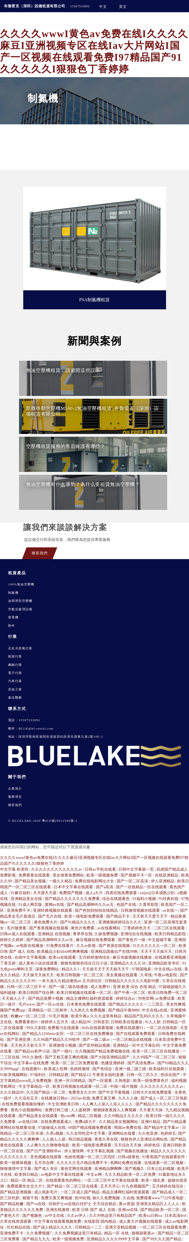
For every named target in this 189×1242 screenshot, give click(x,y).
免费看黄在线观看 (34, 875)
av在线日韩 (28, 1122)
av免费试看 (165, 998)
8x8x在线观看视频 (98, 1028)
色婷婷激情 (80, 1069)
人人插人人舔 (54, 1139)
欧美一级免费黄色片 (151, 1081)
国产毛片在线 (50, 916)
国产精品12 (80, 1075)
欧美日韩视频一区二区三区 (81, 975)
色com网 (68, 1116)
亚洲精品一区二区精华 (48, 1010)
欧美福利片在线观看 (167, 1069)
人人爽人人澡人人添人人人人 (108, 1104)
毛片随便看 (17, 928)
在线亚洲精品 (167, 875)
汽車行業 (15, 681)
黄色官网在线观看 (76, 1169)
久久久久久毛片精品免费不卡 (83, 1163)
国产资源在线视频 (115, 946)
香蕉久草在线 (106, 1139)
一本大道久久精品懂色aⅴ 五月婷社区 (70, 981)
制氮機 (13, 592)
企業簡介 (15, 788)
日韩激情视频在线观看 (141, 910)
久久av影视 (86, 946)
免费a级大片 (86, 1122)
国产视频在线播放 (132, 1151)
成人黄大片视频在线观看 (141, 1221)
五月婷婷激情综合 (95, 957)
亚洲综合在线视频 (136, 934)
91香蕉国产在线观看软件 (164, 1157)
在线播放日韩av (55, 1098)
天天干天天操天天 (157, 951)
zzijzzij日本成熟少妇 (158, 893)
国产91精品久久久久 (78, 922)
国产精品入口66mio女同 (43, 1034)
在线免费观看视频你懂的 (24, 1104)
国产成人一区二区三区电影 (164, 1098)
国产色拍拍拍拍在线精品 (97, 910)
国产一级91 (63, 1051)
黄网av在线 (55, 905)
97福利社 (38, 1075)
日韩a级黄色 (129, 1157)
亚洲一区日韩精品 (70, 1081)
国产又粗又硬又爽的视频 (67, 1057)
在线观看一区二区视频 (164, 1163)
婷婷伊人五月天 (55, 1022)
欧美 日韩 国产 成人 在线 (94, 1210)
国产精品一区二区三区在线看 (73, 1186)
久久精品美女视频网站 (119, 1122)
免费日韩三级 (57, 1110)
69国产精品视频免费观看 (90, 1127)
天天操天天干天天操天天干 (106, 969)
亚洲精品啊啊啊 (108, 1169)
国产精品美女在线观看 (38, 1116)
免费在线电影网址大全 (95, 881)
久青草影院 (149, 905)
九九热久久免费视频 (88, 1010)
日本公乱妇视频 (161, 1169)
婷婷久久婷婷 (12, 940)
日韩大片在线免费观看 (152, 1092)
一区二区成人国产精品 (80, 1192)
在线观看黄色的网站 (64, 1180)
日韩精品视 (59, 1075)
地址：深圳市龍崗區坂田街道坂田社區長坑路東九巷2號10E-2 (55, 736)
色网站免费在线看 (126, 1163)
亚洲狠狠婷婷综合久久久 (120, 922)
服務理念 (15, 796)
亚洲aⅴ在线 (128, 1210)
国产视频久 (135, 1169)
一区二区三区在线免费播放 (90, 1034)
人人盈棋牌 (81, 1110)
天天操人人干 (14, 998)
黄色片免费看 (83, 928)
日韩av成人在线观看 (18, 934)
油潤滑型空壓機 (20, 600)
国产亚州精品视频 (95, 1045)
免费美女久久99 (82, 1092)
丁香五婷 (8, 963)
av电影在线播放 (30, 946)
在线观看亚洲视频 (171, 957)
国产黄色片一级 (132, 940)
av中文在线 (55, 1215)
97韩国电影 (142, 969)
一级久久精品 (61, 881)
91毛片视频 (59, 1016)
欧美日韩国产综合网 (36, 993)
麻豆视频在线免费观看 (96, 940)
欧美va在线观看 (63, 957)
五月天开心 (110, 1186)
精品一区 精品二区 (27, 1180)
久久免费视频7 (39, 1233)
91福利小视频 (144, 899)
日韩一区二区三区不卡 (27, 987)
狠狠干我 (30, 1198)
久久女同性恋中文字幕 (86, 1133)
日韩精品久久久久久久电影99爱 (132, 981)
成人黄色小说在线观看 (38, 963)
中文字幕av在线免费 (31, 1063)
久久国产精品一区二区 (46, 1092)
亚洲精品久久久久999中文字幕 (114, 1239)
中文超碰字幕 (160, 940)
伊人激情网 (74, 1151)
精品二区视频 (90, 1116)
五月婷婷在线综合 (168, 1186)
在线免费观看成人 (57, 1122)
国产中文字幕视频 (114, 1092)
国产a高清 (105, 887)
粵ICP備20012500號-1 (60, 820)
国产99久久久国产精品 (162, 1239)
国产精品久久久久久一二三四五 (136, 1004)
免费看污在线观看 (64, 1028)
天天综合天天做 (128, 1145)
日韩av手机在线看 (101, 869)
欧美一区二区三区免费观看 (75, 1063)
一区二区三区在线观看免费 (163, 1227)
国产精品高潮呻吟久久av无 (91, 905)
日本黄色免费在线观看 (87, 1004)
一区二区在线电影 (162, 1028)
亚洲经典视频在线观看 (53, 910)
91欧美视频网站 (14, 1075)
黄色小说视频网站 (27, 1110)
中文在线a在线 (155, 1010)
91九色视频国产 (136, 1186)
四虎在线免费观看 (122, 893)
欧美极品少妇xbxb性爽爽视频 (63, 951)
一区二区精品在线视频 (133, 1039)
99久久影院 (36, 1028)
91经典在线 (169, 899)
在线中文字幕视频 (31, 957)
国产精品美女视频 (31, 881)
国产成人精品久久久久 (53, 1227)
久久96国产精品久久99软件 (57, 1039)
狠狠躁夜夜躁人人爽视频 (115, 1110)
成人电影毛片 (46, 1192)
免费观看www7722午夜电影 (160, 1198)
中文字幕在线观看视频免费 (58, 1221)
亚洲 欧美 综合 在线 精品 (135, 987)
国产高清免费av (141, 1063)
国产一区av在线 (50, 1004)
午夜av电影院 (166, 975)
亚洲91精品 (151, 1122)
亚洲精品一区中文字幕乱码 (137, 1045)
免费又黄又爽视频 (57, 1198)
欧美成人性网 (56, 1069)
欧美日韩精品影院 (171, 934)
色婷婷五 (168, 1133)
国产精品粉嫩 (12, 1204)
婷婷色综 (152, 1145)
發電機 (13, 617)
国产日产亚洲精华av (44, 1151)
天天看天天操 (151, 1110)
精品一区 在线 (117, 1233)
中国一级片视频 (124, 1086)
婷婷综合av (126, 998)
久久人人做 (128, 1098)
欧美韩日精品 (27, 1174)
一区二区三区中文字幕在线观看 (112, 1180)
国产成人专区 (46, 1169)
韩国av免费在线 (128, 1127)
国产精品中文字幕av (162, 1127)
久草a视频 (55, 1133)
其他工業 (15, 689)
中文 (103, 6)
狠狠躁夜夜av (144, 1233)
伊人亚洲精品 (163, 881)
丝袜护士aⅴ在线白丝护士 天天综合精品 (82, 1204)
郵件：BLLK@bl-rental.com (30, 728)
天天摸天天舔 (45, 893)
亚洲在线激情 (58, 1210)
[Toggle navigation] (180, 18)
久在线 (128, 1198)
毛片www (26, 1004)
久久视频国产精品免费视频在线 (103, 1051)
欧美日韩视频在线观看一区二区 (85, 993)
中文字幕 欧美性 (14, 869)
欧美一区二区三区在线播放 (156, 1051)
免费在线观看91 (130, 1028)
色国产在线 (126, 905)
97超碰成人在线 (52, 1127)
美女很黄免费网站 (69, 875)
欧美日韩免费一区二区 (167, 993)
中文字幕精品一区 (34, 1086)
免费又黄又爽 (104, 1098)
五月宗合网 (44, 1163)
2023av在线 (80, 1098)
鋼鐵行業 (15, 664)
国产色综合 (102, 1069)
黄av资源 (126, 1204)
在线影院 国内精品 (100, 1221)
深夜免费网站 (47, 969)
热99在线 (82, 1198)
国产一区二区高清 (133, 881)
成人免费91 (100, 987)
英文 (123, 6)
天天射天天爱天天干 (150, 916)
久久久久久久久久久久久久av (57, 869)
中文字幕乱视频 (101, 1151)
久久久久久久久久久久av (162, 1086)
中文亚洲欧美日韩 (64, 1104)
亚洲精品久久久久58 (128, 963)
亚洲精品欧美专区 (164, 963)
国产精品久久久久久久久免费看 (73, 899)
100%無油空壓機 (21, 584)
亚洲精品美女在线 (27, 899)
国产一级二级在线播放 (69, 987)
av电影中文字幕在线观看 (63, 1174)
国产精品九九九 (36, 1239)
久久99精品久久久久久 (124, 1116)
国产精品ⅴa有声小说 (33, 1051)
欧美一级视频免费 (103, 875)
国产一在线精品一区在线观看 (142, 887)
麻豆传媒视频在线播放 (133, 957)
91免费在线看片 (60, 946)
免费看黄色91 (27, 1022)
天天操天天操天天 (38, 975)
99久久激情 (32, 1057)
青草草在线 (82, 934)
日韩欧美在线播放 (127, 1022)
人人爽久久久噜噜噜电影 (48, 1145)
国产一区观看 (100, 1081)
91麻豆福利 (21, 893)
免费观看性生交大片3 (26, 1186)
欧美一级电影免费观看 (84, 916)
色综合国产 (170, 1075)
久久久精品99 (12, 1092)
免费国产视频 (71, 893)
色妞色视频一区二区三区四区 (90, 1157)
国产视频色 (32, 1215)
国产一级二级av (97, 1039)
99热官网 (146, 998)
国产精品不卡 (118, 916)
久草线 (146, 975)
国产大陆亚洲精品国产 (110, 1057)
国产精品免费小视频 (46, 998)
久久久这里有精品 (106, 1016)
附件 (11, 625)
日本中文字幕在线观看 (74, 887)
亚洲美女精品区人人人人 (158, 1204)
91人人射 (152, 1022)
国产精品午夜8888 (124, 1010)
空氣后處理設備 (20, 609)
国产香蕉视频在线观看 (49, 928)
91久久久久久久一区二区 (155, 946)
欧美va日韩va (151, 1215)
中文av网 (95, 1174)
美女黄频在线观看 (122, 975)
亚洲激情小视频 (63, 1045)
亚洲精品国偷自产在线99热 (115, 951)
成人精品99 (81, 1022)
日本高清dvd (176, 1215)
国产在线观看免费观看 (136, 1034)
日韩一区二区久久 (143, 1075)
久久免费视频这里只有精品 (79, 1233)
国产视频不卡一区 (137, 875)
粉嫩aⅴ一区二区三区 (29, 1016)
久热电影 (123, 1081)
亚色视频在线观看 (46, 1157)
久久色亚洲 (148, 1133)
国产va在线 (36, 1204)
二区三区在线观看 (169, 928)
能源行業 (15, 656)
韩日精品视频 (80, 1139)
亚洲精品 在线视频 (54, 934)
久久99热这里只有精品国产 (113, 1215)
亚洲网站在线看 (122, 1133)
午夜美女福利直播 (108, 1075)
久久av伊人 (77, 1215)
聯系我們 (15, 805)
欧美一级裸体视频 (16, 1163)
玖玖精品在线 (19, 1227)
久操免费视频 (106, 934)
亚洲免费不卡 (19, 910)
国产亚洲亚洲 (19, 1039)
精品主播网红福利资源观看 (90, 998)
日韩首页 (101, 1022)
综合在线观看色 (116, 899)
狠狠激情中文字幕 (16, 1169)
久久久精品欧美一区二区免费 (131, 1174)
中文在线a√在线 (168, 969)
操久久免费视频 (106, 1198)
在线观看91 (32, 1069)
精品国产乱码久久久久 (144, 1016)
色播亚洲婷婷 (113, 1063)
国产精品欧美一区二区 (160, 1210)
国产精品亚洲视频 (16, 1192)
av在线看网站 (109, 928)
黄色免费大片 (46, 922)
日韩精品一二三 (89, 1227)
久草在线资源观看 (16, 1221)
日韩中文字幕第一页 (136, 869)
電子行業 (15, 673)
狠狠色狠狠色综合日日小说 (84, 963)
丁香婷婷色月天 (137, 928)
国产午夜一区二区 (130, 993)
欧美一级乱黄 (153, 1180)
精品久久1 (71, 969)
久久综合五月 (27, 1098)
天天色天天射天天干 (29, 1045)
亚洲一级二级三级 (131, 1069)
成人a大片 (94, 893)
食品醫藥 (15, 697)
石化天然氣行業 (20, 648)
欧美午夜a (79, 1016)
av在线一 (170, 910)
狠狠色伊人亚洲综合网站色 (145, 1139)
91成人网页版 (30, 905)
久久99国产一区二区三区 (154, 1057)
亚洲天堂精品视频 (121, 1227)
